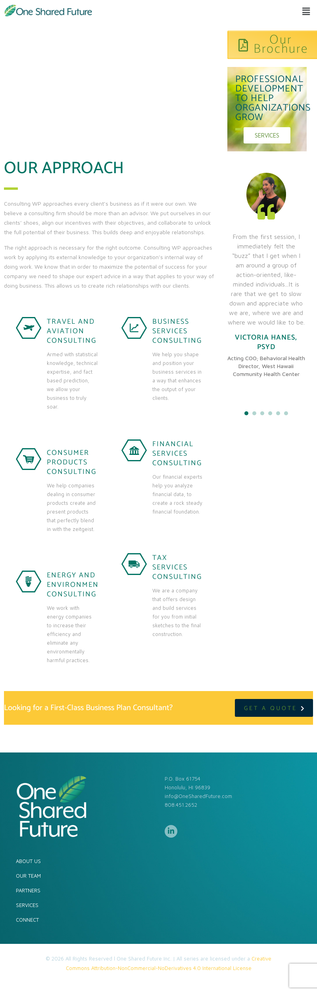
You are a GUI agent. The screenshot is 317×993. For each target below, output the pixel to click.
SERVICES (27, 905)
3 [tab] (262, 413)
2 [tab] (254, 413)
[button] (306, 11)
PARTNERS (28, 890)
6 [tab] (286, 413)
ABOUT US (28, 861)
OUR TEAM (28, 876)
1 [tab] (246, 413)
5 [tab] (278, 413)
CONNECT (27, 920)
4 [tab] (270, 413)
